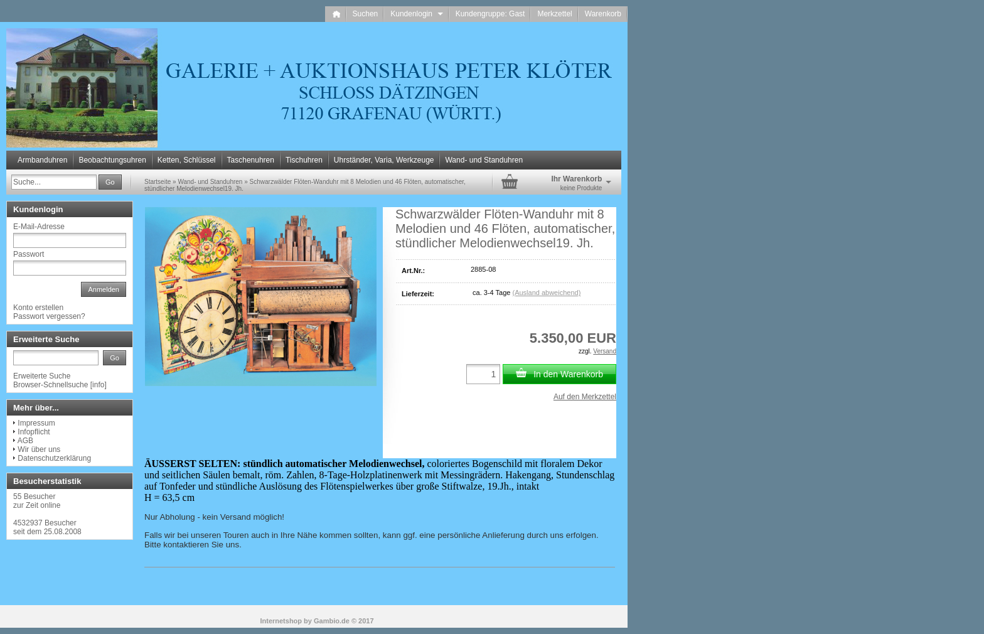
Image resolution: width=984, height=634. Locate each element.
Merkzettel (554, 13)
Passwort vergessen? (49, 316)
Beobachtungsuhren (112, 160)
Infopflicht (34, 431)
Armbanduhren (42, 160)
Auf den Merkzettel (585, 396)
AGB (25, 440)
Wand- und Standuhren (484, 160)
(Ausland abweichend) (546, 292)
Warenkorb (603, 13)
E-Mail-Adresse (39, 226)
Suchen (365, 13)
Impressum (36, 423)
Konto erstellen (38, 307)
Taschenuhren (250, 160)
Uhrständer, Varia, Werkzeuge (384, 160)
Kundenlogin (416, 13)
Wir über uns (39, 449)
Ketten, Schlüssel (187, 160)
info (98, 384)
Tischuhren (304, 160)
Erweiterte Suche (41, 376)
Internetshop (281, 621)
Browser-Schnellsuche (50, 384)
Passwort (28, 254)
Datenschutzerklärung (54, 458)
